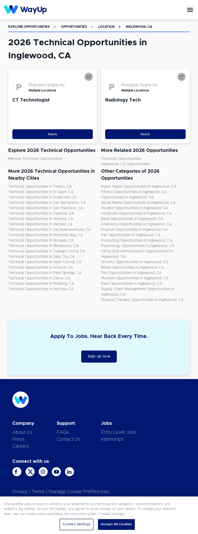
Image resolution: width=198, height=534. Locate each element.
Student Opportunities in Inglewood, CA (134, 208)
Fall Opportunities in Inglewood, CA (130, 235)
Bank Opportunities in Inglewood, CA (132, 219)
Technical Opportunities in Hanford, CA (41, 289)
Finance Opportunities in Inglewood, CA (134, 230)
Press (18, 439)
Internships (112, 439)
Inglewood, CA (139, 26)
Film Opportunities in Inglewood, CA (131, 273)
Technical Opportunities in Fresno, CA (40, 186)
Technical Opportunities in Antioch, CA (40, 267)
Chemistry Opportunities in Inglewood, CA (136, 224)
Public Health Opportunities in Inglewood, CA (138, 186)
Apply (52, 134)
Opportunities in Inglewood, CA (127, 197)
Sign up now (99, 356)
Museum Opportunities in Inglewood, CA (135, 278)
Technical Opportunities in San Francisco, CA (45, 208)
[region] (99, 515)
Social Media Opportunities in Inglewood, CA (138, 203)
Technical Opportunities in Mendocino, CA (43, 246)
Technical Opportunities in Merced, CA (40, 224)
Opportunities (74, 26)
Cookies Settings (76, 524)
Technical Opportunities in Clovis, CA (39, 278)
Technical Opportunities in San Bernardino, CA (47, 203)
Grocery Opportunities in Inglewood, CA (134, 262)
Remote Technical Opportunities (35, 159)
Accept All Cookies (116, 524)
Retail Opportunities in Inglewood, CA (132, 267)
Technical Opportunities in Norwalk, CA (41, 240)
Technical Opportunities (121, 159)
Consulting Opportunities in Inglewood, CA (136, 240)
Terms (38, 492)
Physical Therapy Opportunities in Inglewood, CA (142, 300)
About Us (22, 432)
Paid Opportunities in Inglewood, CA (131, 284)
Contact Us (68, 439)
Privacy (20, 492)
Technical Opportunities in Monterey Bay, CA (45, 235)
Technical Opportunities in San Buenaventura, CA (49, 230)
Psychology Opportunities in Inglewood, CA (137, 246)
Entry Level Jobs (118, 432)
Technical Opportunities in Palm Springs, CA (45, 273)
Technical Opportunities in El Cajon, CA (40, 192)
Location (106, 26)
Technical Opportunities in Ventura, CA (40, 219)
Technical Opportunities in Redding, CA (41, 284)
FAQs (63, 432)
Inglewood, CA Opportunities (125, 164)
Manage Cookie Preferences (79, 492)
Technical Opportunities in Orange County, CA (46, 251)
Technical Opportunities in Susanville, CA (42, 197)
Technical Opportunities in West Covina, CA (44, 262)
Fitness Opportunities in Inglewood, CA (134, 192)
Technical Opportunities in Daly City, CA (41, 257)
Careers (20, 446)
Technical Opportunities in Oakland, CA (41, 213)
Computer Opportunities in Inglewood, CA (136, 213)
